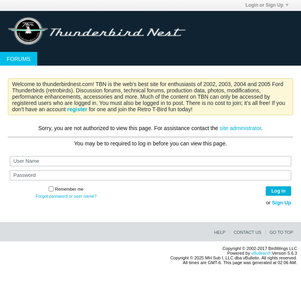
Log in (279, 191)
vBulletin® (261, 253)
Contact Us (247, 232)
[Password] (150, 175)
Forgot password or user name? (66, 196)
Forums (19, 59)
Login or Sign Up (266, 5)
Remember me (66, 189)
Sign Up (281, 203)
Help (219, 232)
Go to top (281, 232)
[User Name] (150, 161)
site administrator (240, 128)
